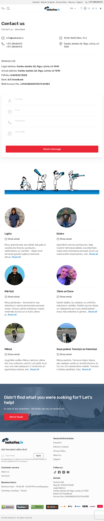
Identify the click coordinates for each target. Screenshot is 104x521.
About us (71, 2)
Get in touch (16, 417)
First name (18, 99)
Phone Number (20, 121)
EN (71, 8)
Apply (38, 456)
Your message (20, 132)
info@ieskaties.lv (15, 38)
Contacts (5, 476)
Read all (16, 257)
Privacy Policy (61, 2)
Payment (36, 2)
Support (80, 2)
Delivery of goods (48, 2)
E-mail (17, 110)
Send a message (52, 149)
